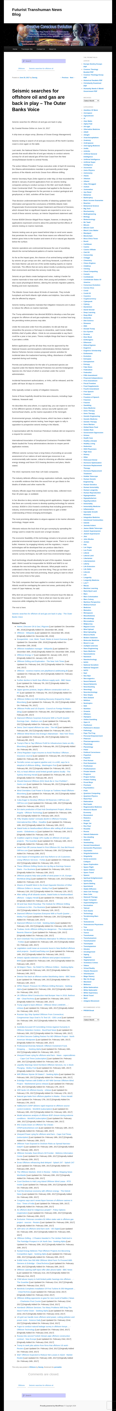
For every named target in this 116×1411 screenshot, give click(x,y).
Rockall (86, 821)
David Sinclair (89, 310)
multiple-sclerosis (91, 646)
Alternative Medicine (92, 129)
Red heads (88, 804)
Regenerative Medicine (93, 807)
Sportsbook (88, 886)
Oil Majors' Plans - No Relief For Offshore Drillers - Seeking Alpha (45, 967)
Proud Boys (88, 782)
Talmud (86, 908)
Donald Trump (89, 329)
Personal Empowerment (93, 736)
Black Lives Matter (91, 230)
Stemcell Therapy (91, 897)
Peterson (87, 739)
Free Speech (88, 392)
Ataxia (86, 176)
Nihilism (87, 700)
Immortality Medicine (92, 506)
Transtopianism (90, 946)
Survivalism (88, 905)
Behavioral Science (91, 206)
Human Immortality (91, 487)
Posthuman (88, 766)
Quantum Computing (92, 793)
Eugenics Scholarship (92, 351)
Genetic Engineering (92, 416)
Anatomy (87, 140)
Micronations (89, 621)
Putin (86, 791)
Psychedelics (89, 788)
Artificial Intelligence (92, 159)
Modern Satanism (91, 638)
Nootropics (88, 703)
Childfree (87, 266)
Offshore (32, 1367)
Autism (86, 187)
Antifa (86, 148)
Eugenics (87, 348)
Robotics (87, 818)
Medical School (90, 605)
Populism (87, 755)
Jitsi (85, 536)
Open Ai (87, 722)
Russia (86, 831)
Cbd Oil (86, 252)
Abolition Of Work (91, 110)
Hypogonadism (90, 495)
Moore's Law (89, 643)
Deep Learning (89, 312)
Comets (87, 274)
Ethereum (87, 342)
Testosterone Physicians (93, 924)
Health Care (88, 438)
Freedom (87, 394)
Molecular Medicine (91, 640)
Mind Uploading (90, 632)
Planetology (88, 747)
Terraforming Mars (91, 916)
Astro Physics (89, 170)
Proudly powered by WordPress (51, 1406)
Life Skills (87, 569)
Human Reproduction (92, 493)
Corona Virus (89, 288)
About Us (52, 49)
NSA (85, 706)
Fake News (88, 367)
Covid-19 (87, 293)
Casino (86, 247)
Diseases (87, 323)
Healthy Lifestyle (90, 441)
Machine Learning (91, 588)
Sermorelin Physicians (93, 848)
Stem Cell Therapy (91, 892)
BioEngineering (90, 214)
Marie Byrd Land (90, 591)
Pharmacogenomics (92, 741)
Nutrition (87, 709)
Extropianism (89, 362)
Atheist (86, 181)
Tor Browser (88, 930)
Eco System (88, 332)
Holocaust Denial (90, 460)
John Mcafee (89, 539)
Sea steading (89, 837)
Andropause (88, 143)
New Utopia (88, 695)
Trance (86, 933)
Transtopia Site (27, 49)
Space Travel (89, 872)
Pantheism (88, 725)
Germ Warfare (89, 424)
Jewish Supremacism (92, 531)
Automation (88, 189)
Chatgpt (87, 258)
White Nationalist (90, 990)
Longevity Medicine (91, 580)
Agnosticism (89, 116)
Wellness (87, 984)
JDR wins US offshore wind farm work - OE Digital (38, 1229)
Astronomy (88, 173)
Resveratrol (88, 815)
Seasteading (88, 842)
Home (15, 49)
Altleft (86, 132)
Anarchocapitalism (91, 138)
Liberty (86, 564)
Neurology (88, 689)
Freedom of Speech (91, 397)
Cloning (87, 269)
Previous (64, 78)
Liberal (86, 553)
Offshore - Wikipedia (26, 633)
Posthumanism (90, 769)
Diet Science (88, 321)
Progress (87, 774)
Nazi (85, 673)
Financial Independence (93, 378)
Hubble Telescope (91, 476)
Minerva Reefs (89, 635)
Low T (86, 583)
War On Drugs (89, 979)
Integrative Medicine (92, 517)
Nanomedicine (89, 654)
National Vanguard (91, 668)
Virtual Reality (89, 968)
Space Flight (88, 867)
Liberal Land (88, 556)
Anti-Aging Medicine (92, 146)
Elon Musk (88, 337)
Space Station (89, 870)
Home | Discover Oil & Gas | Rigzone (33, 626)
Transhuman (88, 935)
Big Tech (87, 209)
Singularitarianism (91, 853)
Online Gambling (90, 719)
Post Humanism (90, 763)
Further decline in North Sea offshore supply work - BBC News (44, 680)
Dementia (87, 318)
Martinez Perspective (92, 602)
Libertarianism (89, 561)
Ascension (88, 168)
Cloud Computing (91, 271)
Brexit (86, 241)
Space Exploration (91, 864)
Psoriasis (87, 785)
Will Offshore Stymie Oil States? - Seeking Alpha (38, 1074)
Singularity (88, 856)
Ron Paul (87, 826)
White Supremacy (91, 993)
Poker (86, 750)
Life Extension (89, 566)
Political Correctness (92, 752)
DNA (85, 326)
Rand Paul (88, 799)
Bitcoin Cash (89, 228)
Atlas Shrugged (90, 184)
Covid (86, 291)
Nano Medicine (89, 651)
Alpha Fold (88, 124)
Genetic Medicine (90, 419)
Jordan (86, 542)
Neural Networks (90, 684)
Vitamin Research (91, 971)
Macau (86, 586)
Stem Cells (88, 894)
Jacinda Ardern (90, 525)
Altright (86, 135)
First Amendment (90, 381)
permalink (58, 1367)
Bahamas (87, 195)
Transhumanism (90, 938)
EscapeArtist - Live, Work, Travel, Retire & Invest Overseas (42, 639)
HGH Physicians (90, 449)
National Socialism (91, 665)
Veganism (87, 957)
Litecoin (87, 572)
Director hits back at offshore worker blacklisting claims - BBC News (46, 976)
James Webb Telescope (93, 528)
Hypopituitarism (90, 498)
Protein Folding (90, 780)
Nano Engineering (91, 648)
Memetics (87, 610)
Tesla (86, 919)
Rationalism (88, 801)
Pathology (88, 730)
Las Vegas (88, 547)
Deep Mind (88, 315)
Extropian (87, 359)
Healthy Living (89, 444)
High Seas (88, 452)
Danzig (40, 1367)
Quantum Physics (91, 796)
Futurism (87, 400)
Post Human (88, 760)
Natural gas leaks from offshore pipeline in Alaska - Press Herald (44, 1096)
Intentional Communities (93, 520)
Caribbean (88, 244)
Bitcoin (86, 225)
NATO (86, 670)
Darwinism (88, 307)
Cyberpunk (88, 301)
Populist (87, 758)
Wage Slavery (89, 976)
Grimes (86, 435)
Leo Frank (88, 550)
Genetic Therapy (90, 422)
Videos (86, 965)
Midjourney (88, 624)
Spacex (86, 875)
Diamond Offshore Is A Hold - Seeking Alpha (36, 923)
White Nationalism (91, 987)
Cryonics (87, 296)
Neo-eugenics (89, 678)
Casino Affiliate (90, 250)
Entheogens (88, 340)
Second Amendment (92, 845)
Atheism (87, 179)
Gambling (87, 405)
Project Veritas (89, 777)
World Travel (89, 995)
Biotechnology (89, 219)
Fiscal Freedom (90, 383)
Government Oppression (93, 433)
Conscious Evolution (92, 285)
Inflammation (89, 509)
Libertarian (88, 558)
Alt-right (87, 127)
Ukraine (87, 949)
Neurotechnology (90, 692)
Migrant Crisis (89, 627)
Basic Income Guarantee (93, 200)
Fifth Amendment (90, 375)
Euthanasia (88, 353)
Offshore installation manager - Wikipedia (34, 648)
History (86, 454)
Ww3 (85, 998)
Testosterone (89, 922)
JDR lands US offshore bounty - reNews (34, 1090)
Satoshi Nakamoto (91, 834)
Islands (86, 523)
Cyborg (86, 304)
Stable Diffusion (90, 889)
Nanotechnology (90, 659)
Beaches (87, 203)
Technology (88, 913)
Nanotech (87, 657)
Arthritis (87, 151)
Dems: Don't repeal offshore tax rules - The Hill (37, 727)
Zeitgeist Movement (91, 1001)
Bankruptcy (88, 198)
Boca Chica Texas (91, 239)
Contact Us (41, 49)
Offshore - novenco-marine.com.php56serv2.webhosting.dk (42, 671)
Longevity (87, 577)
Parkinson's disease (92, 728)
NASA (86, 662)
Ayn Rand (87, 192)
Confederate (88, 277)
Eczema (87, 334)
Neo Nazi (87, 676)
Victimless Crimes (91, 963)
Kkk (85, 545)
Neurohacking (89, 687)
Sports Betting (89, 883)
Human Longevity (91, 490)
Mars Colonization (91, 597)
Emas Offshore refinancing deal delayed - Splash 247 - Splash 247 (45, 1162)
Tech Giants (88, 911)
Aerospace (88, 113)
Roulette (87, 829)
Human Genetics (90, 485)
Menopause (88, 613)
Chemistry (88, 260)
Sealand (87, 840)
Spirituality (88, 881)
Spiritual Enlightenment (93, 878)
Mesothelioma (89, 616)
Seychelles (88, 851)
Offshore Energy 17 (25, 655)
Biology (87, 217)
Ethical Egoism (90, 345)
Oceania (87, 711)
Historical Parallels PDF (93, 80)
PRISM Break (89, 1010)
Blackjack (87, 233)
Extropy (87, 364)
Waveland (87, 982)
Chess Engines (90, 263)
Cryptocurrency (90, 299)
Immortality (88, 504)
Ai (84, 118)
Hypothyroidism (90, 501)
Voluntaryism (89, 974)
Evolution (87, 356)
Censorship (88, 255)
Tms (85, 927)
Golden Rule (88, 430)
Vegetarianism (89, 960)
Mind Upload (89, 629)
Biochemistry (89, 211)
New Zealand (89, 698)
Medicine (87, 607)
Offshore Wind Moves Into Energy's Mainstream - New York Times (45, 734)
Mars (85, 594)
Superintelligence (91, 903)
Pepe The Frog (89, 733)
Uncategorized (89, 952)
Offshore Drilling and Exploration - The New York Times (40, 661)
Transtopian (88, 944)
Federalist (87, 372)
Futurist (87, 403)
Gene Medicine (89, 408)
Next (72, 78)
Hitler (86, 457)
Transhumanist (89, 941)
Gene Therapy (89, 411)
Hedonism (88, 446)
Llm (85, 575)
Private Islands (89, 771)
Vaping (86, 954)
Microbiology (89, 618)
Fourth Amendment (91, 389)
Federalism (88, 370)
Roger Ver (87, 823)
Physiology (88, 744)
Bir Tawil (87, 222)
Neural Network (90, 681)
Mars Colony (89, 599)
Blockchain (88, 236)
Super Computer (90, 900)
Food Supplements (91, 386)
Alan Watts (88, 121)
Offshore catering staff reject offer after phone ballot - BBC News (44, 1270)
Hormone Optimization (93, 463)
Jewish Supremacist (92, 534)
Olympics (87, 717)
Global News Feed (91, 427)
